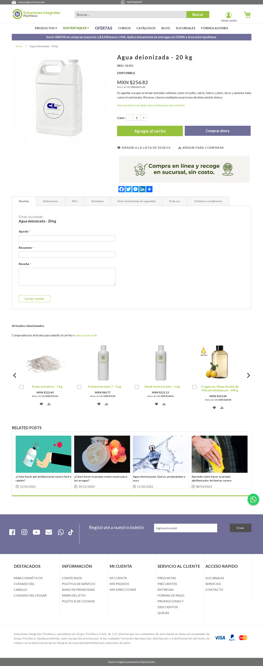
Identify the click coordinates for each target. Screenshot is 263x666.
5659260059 (134, 2)
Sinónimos (97, 201)
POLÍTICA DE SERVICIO (78, 584)
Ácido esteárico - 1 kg (47, 386)
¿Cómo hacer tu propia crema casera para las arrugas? (100, 478)
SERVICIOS (213, 584)
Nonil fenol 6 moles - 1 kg (162, 386)
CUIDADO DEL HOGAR (30, 595)
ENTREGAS (165, 589)
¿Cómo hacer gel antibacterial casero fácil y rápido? (43, 478)
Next (245, 376)
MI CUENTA (118, 578)
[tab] (24, 201)
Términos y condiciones (208, 201)
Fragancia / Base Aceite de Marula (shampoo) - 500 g (220, 388)
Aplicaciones (50, 201)
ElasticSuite (148, 661)
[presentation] (114, 538)
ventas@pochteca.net (31, 2)
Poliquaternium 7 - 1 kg (104, 386)
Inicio (19, 46)
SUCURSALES (214, 578)
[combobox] (130, 14)
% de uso (174, 201)
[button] (41, 403)
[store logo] (36, 15)
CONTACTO (214, 589)
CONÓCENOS (72, 578)
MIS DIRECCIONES (123, 589)
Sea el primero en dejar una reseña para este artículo (151, 105)
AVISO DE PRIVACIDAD (78, 589)
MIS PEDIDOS (119, 584)
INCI (75, 201)
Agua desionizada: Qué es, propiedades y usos (159, 478)
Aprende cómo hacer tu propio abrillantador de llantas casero (212, 478)
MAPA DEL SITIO (74, 595)
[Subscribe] (240, 528)
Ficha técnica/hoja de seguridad (136, 201)
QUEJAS (163, 613)
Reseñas (24, 201)
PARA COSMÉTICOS (28, 578)
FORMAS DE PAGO (170, 595)
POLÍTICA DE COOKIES (78, 601)
